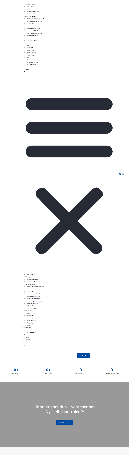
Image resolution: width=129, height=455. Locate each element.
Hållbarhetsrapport (32, 40)
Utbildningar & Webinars (33, 14)
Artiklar (29, 45)
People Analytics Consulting (34, 33)
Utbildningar (27, 9)
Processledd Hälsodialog (34, 30)
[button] (69, 173)
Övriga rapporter (31, 52)
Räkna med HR (28, 72)
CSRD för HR (30, 38)
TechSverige (32, 64)
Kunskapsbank (28, 43)
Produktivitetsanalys (32, 35)
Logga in (26, 69)
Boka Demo (30, 6)
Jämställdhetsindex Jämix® (34, 21)
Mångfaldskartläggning (33, 28)
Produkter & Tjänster (30, 16)
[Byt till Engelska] (71, 76)
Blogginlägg (30, 55)
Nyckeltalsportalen (29, 4)
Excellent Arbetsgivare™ (33, 26)
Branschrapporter (32, 50)
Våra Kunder (27, 59)
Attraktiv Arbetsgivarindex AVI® (35, 18)
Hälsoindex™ (30, 23)
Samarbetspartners (32, 62)
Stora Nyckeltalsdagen (33, 11)
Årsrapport (30, 47)
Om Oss (26, 67)
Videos (28, 57)
